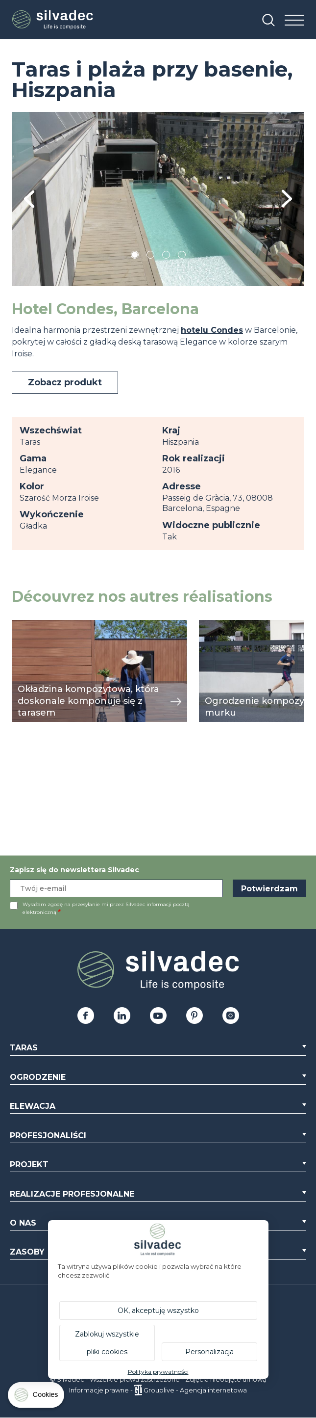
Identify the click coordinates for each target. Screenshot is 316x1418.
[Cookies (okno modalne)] (36, 1397)
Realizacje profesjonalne (72, 1194)
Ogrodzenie (38, 1077)
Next (286, 199)
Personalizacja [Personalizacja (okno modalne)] (209, 1351)
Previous (29, 199)
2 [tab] (150, 256)
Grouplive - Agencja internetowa (195, 1390)
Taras (24, 1047)
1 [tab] (134, 256)
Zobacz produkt (65, 382)
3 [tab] (166, 256)
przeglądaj (33, 625)
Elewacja (32, 1106)
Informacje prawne (99, 1390)
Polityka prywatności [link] (158, 1371)
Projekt (29, 1164)
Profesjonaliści (48, 1135)
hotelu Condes (212, 330)
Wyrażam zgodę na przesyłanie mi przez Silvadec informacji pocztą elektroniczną (106, 908)
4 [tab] (181, 256)
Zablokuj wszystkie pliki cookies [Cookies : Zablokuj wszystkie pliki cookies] (107, 1343)
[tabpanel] (158, 199)
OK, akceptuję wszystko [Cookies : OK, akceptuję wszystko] (158, 1310)
